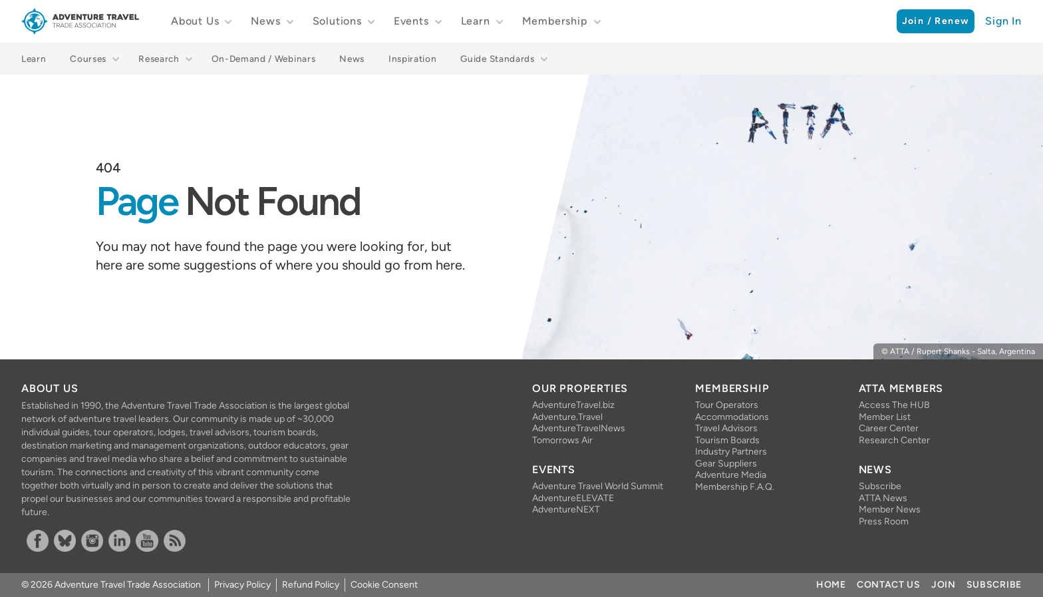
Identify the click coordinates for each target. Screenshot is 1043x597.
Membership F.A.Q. (734, 487)
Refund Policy (310, 584)
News (265, 21)
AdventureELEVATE (573, 498)
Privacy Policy (242, 584)
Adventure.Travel (567, 417)
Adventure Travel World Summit (597, 486)
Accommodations (732, 417)
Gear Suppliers (726, 463)
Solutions (337, 21)
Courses (88, 58)
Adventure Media (730, 475)
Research (158, 58)
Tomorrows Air (562, 440)
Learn (475, 21)
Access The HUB (894, 405)
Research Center (894, 440)
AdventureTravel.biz (573, 405)
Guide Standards (497, 58)
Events (411, 21)
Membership (555, 21)
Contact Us (889, 584)
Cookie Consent (384, 584)
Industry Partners (731, 451)
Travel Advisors (726, 428)
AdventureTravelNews (578, 428)
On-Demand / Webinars (264, 58)
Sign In (1003, 21)
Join (943, 584)
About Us (195, 21)
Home (831, 584)
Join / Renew (936, 21)
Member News (890, 509)
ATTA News (883, 498)
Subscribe (880, 486)
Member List (885, 417)
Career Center (889, 428)
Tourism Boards (727, 440)
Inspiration (412, 58)
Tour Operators (726, 405)
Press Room (884, 521)
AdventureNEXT (566, 509)
